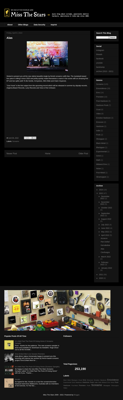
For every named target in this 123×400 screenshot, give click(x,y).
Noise (98, 168)
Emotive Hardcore (103, 118)
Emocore (99, 122)
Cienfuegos (105, 252)
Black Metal (100, 143)
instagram (100, 50)
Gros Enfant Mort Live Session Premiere (30, 354)
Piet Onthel (105, 242)
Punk (98, 135)
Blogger (76, 395)
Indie (98, 131)
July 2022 (105, 225)
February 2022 (104, 263)
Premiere (100, 97)
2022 (101, 193)
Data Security (39, 25)
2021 (101, 275)
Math (98, 160)
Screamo (15, 141)
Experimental (101, 152)
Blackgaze (100, 147)
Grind (98, 156)
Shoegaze (100, 139)
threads (99, 54)
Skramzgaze (101, 177)
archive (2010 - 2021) (104, 71)
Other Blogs (23, 25)
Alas (102, 249)
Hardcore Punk (102, 105)
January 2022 (106, 268)
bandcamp (100, 67)
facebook (100, 59)
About (9, 25)
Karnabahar (105, 245)
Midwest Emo (101, 164)
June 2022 (105, 228)
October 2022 (106, 208)
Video (98, 114)
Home (47, 153)
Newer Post (12, 153)
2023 (101, 190)
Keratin (17, 379)
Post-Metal (100, 173)
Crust (98, 109)
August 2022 (106, 219)
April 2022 (105, 235)
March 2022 (106, 257)
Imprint (54, 25)
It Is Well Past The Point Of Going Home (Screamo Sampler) (37, 367)
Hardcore (100, 126)
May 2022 (105, 232)
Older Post (83, 153)
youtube (99, 63)
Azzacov (104, 238)
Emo (98, 93)
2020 (101, 278)
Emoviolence (101, 88)
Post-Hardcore (102, 101)
